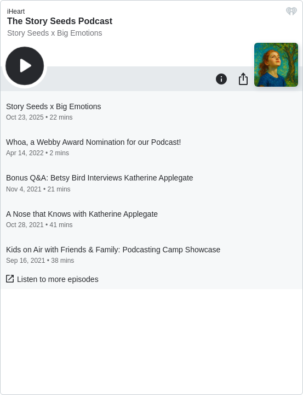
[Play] (24, 65)
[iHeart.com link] (291, 14)
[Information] (221, 78)
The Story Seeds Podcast (59, 21)
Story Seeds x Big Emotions (54, 33)
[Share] (243, 78)
